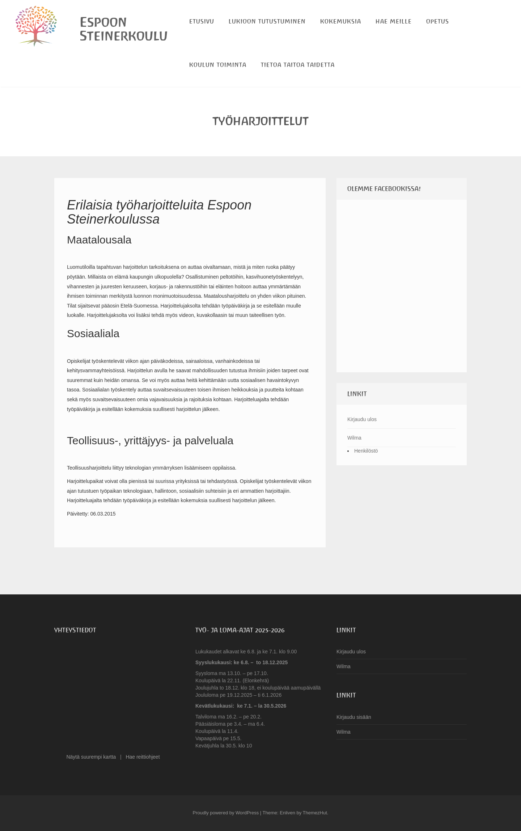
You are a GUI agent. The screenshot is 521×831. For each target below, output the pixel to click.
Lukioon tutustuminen (267, 21)
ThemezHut (315, 812)
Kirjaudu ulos (362, 419)
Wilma (354, 438)
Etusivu (201, 21)
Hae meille (394, 21)
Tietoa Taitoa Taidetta (298, 65)
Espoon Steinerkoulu (124, 29)
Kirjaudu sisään (353, 717)
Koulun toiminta (217, 65)
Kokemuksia (340, 21)
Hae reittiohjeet (143, 757)
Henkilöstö (366, 451)
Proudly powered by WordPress (226, 812)
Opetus (437, 21)
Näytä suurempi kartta (91, 757)
